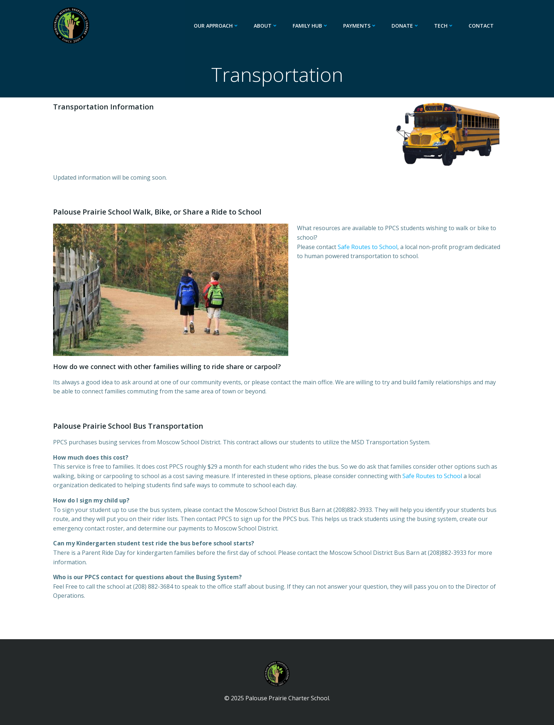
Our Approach (216, 25)
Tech (444, 25)
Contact (481, 25)
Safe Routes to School (367, 247)
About (266, 25)
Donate (405, 25)
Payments (360, 25)
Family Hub (311, 25)
